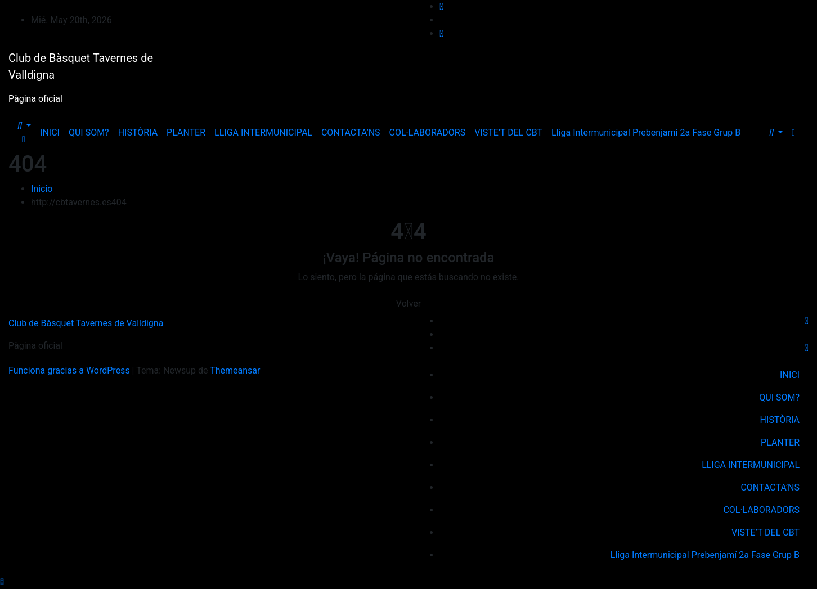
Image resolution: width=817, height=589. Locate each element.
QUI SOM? (89, 132)
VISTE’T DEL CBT (508, 132)
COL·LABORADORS (427, 132)
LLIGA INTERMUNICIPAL (263, 132)
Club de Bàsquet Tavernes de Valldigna (85, 323)
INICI (50, 132)
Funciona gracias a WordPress (70, 370)
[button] (24, 125)
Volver (408, 303)
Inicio (41, 188)
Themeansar (235, 370)
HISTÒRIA (138, 132)
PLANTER (186, 132)
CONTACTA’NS (350, 132)
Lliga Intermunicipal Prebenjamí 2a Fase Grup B (645, 132)
